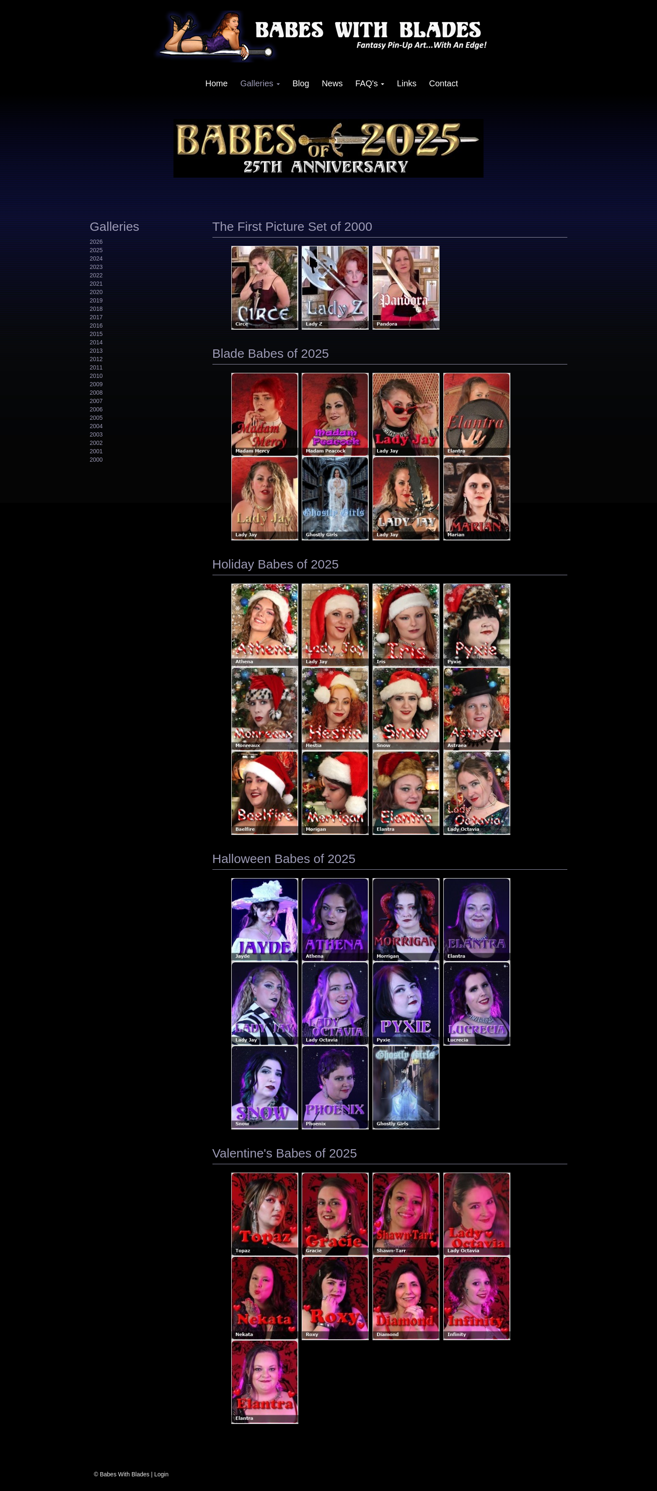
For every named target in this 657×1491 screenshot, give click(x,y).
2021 (96, 283)
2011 (96, 367)
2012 (96, 359)
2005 (96, 417)
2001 (96, 451)
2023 (96, 267)
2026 (96, 241)
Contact (443, 83)
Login (161, 1474)
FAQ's (369, 83)
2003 (96, 434)
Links (406, 83)
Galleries (259, 83)
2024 (96, 258)
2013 (96, 350)
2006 (96, 409)
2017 (96, 317)
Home (216, 83)
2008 (96, 392)
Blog (300, 83)
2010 (96, 375)
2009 (96, 384)
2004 (96, 426)
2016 (96, 325)
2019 (96, 300)
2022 (96, 275)
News (332, 83)
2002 (96, 442)
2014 (96, 342)
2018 (96, 308)
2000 (96, 459)
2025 (96, 250)
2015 (96, 334)
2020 (96, 292)
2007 (96, 401)
